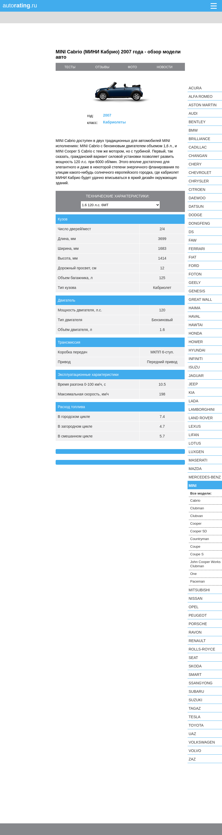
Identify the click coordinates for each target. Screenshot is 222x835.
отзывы (102, 67)
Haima (194, 308)
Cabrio (195, 500)
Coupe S (197, 554)
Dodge (195, 215)
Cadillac (198, 147)
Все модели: (201, 493)
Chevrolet (200, 172)
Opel (193, 607)
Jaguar (196, 375)
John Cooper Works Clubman (205, 564)
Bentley (197, 122)
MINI (193, 485)
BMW (193, 130)
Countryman (199, 539)
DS (191, 232)
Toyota (196, 725)
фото (132, 67)
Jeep (193, 384)
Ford (194, 266)
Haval (194, 316)
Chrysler (199, 181)
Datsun (196, 206)
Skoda (195, 666)
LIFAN (194, 435)
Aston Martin (202, 105)
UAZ (192, 734)
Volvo (195, 751)
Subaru (196, 691)
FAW (193, 240)
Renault (197, 641)
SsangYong (200, 683)
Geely (195, 282)
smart (195, 674)
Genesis (197, 291)
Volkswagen (202, 742)
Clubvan (196, 516)
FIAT (192, 257)
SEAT (193, 658)
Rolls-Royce (202, 649)
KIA (192, 392)
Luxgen (196, 452)
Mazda (195, 469)
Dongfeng (199, 223)
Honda (195, 333)
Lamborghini (202, 409)
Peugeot (198, 615)
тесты (70, 67)
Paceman (197, 581)
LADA (193, 401)
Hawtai (196, 325)
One (193, 574)
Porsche (198, 624)
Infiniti (196, 359)
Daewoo (197, 198)
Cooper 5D (198, 531)
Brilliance (199, 139)
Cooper (196, 523)
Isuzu (194, 367)
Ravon (195, 632)
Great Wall (200, 299)
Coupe (195, 546)
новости (164, 67)
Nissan (195, 598)
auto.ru (20, 5)
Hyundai (197, 350)
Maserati (198, 460)
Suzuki (195, 700)
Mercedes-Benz (205, 477)
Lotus (195, 443)
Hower (196, 342)
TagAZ (195, 708)
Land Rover (201, 418)
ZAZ (192, 759)
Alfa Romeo (200, 96)
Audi (193, 113)
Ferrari (197, 249)
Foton (195, 274)
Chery (195, 164)
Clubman (197, 508)
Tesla (194, 717)
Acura (195, 88)
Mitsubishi (199, 590)
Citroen (197, 189)
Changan (198, 156)
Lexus (195, 426)
